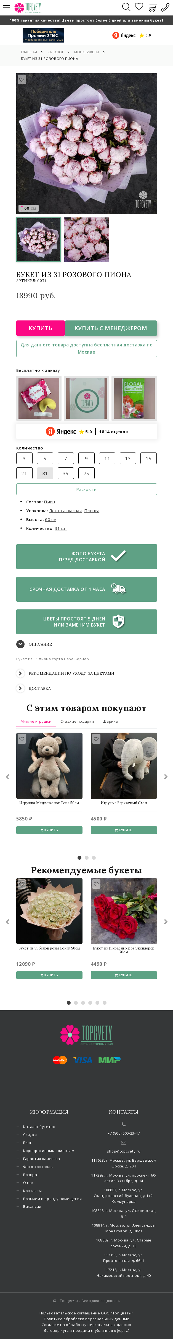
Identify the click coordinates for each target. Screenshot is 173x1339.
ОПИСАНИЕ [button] (34, 644)
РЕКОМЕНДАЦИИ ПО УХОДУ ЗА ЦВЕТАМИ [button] (65, 673)
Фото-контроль (38, 1166)
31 (45, 473)
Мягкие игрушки (36, 721)
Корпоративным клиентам (48, 1150)
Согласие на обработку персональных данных (86, 1324)
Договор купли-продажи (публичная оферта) (86, 1330)
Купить (40, 328)
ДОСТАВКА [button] (33, 688)
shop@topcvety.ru (123, 1151)
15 (148, 458)
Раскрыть (86, 489)
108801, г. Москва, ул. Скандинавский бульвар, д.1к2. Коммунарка (124, 1195)
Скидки (30, 1134)
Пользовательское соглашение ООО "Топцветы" (86, 1313)
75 (86, 473)
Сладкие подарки (77, 721)
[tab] (86, 644)
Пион (49, 501)
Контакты (32, 1190)
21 (24, 473)
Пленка (91, 510)
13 (128, 458)
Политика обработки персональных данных (86, 1318)
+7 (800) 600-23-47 (124, 1133)
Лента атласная (65, 510)
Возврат (31, 1174)
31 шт (61, 528)
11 (107, 458)
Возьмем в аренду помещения (52, 1198)
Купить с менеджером (110, 328)
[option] (86, 143)
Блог (27, 1142)
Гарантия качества (41, 1158)
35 (66, 473)
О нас (28, 1182)
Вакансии (32, 1206)
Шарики (110, 721)
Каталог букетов (39, 1126)
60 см (50, 519)
